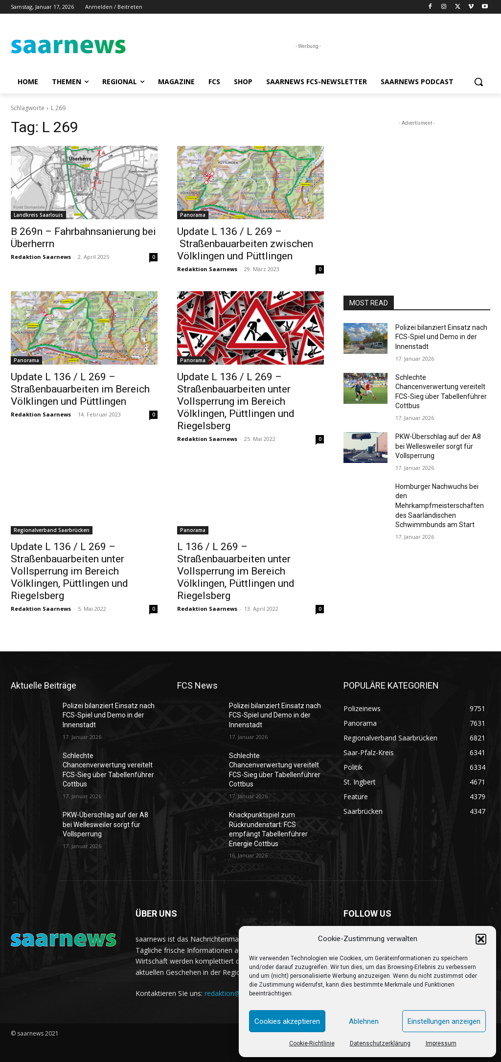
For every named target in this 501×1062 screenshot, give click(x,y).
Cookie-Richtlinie (312, 1043)
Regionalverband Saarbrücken (52, 530)
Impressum (441, 1043)
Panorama (192, 214)
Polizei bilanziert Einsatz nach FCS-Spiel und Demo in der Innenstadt (441, 336)
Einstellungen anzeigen (444, 1021)
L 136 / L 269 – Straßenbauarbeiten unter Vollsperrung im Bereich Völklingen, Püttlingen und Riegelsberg (236, 571)
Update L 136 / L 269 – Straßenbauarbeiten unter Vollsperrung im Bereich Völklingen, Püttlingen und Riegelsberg (236, 401)
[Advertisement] (416, 189)
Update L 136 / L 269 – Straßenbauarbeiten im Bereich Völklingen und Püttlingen (80, 389)
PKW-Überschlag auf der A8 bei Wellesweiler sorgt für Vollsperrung (438, 446)
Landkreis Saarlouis (38, 214)
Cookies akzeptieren (287, 1021)
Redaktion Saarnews (41, 256)
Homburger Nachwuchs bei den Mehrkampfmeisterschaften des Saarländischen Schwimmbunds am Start (439, 506)
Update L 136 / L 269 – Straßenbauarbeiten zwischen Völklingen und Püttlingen (245, 244)
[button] (481, 939)
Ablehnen (364, 1021)
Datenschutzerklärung (380, 1043)
